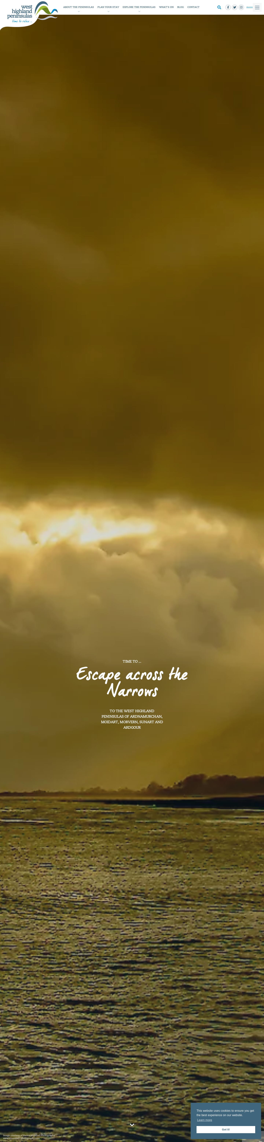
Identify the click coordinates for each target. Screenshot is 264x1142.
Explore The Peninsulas (139, 7)
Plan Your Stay (108, 7)
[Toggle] (252, 7)
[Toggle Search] (219, 7)
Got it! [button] (226, 1129)
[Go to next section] (132, 1125)
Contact (193, 7)
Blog (180, 7)
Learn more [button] (204, 1120)
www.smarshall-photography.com (21, 1138)
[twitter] (234, 7)
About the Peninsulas (78, 7)
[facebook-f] (228, 7)
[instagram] (241, 7)
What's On (166, 7)
